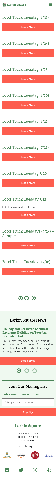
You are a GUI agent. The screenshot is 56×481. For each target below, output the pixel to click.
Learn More (28, 27)
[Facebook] (7, 470)
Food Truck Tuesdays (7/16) (26, 261)
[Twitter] (21, 470)
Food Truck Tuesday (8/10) (25, 95)
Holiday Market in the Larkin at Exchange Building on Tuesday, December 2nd (25, 332)
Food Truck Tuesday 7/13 (24, 199)
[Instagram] (35, 470)
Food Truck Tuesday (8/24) (25, 43)
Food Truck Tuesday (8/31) (25, 17)
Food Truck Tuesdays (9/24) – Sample (28, 233)
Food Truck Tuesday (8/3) (24, 121)
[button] (50, 4)
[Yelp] (49, 470)
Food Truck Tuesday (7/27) (25, 147)
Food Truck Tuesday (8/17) (25, 69)
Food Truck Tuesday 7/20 (24, 173)
